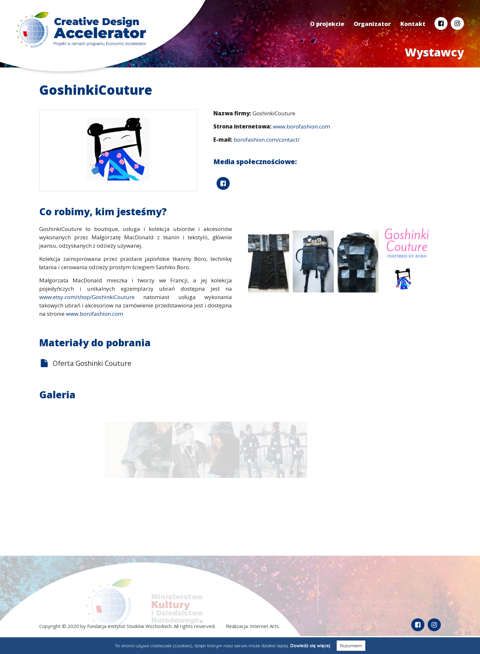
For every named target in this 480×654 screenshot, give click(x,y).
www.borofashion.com (301, 126)
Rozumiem (351, 646)
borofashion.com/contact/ (266, 139)
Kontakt (412, 24)
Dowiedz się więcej (310, 646)
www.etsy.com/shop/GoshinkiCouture (87, 297)
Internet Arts (264, 626)
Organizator (372, 24)
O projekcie (327, 24)
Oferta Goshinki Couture (92, 363)
